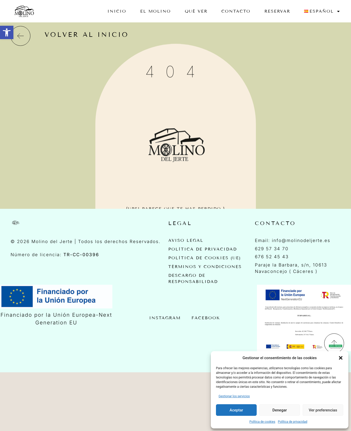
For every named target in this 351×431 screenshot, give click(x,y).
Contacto (235, 11)
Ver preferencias (323, 410)
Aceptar (236, 410)
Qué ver (196, 11)
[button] (6, 32)
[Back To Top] (334, 343)
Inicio (116, 11)
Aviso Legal (185, 240)
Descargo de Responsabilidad (193, 277)
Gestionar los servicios (234, 396)
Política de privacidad (292, 422)
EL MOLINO (155, 11)
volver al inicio (87, 35)
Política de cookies (262, 422)
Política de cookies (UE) (204, 257)
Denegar (279, 410)
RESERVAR (277, 11)
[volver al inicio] (20, 36)
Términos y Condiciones (205, 266)
